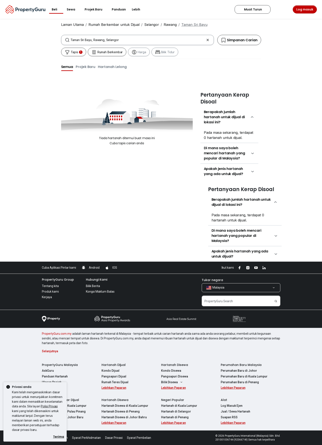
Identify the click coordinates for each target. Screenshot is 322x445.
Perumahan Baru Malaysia (241, 365)
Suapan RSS (229, 417)
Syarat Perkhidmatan (86, 437)
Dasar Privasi (114, 437)
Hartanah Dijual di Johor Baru (62, 417)
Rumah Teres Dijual (114, 382)
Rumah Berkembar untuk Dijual (114, 24)
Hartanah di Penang (175, 417)
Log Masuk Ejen (232, 405)
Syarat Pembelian (139, 437)
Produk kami (50, 291)
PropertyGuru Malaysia (60, 365)
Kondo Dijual (110, 370)
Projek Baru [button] (96, 9)
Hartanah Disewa (174, 365)
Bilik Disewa (172, 382)
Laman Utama (72, 24)
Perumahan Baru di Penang (240, 382)
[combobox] (137, 40)
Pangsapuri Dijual (113, 376)
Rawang (170, 24)
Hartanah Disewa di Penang (120, 411)
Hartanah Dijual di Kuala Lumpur (64, 405)
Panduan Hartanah (55, 376)
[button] (67, 66)
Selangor (151, 24)
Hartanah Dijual (113, 365)
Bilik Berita (93, 286)
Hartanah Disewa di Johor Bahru (124, 417)
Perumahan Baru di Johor (239, 370)
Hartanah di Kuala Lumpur (179, 405)
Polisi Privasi (49, 406)
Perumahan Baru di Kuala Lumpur (244, 376)
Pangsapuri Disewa (174, 376)
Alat (224, 400)
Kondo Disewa (171, 370)
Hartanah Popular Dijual (60, 400)
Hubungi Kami (96, 279)
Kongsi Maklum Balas (100, 291)
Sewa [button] (73, 9)
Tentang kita (50, 286)
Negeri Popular (172, 400)
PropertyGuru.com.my (57, 333)
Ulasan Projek (51, 382)
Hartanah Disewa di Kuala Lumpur (124, 405)
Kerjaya (47, 297)
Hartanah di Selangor (176, 411)
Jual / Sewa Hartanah (235, 411)
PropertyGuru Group (58, 279)
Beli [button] (57, 9)
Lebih (138, 9)
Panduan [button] (119, 9)
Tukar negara (212, 280)
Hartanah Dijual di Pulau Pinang (64, 411)
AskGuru (48, 370)
